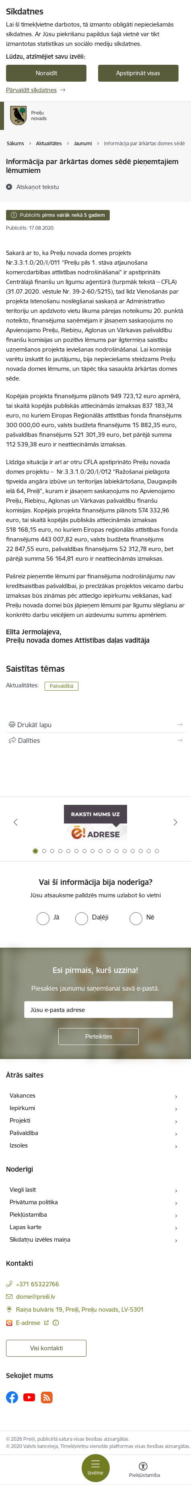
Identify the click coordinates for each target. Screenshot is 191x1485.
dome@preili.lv (35, 1296)
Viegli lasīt (23, 1189)
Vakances (22, 1095)
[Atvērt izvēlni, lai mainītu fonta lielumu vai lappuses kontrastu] (143, 1471)
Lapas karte (25, 1227)
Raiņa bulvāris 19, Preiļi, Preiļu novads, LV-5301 (80, 1309)
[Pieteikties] (98, 1036)
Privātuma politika (34, 1202)
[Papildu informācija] (56, 1323)
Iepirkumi (22, 1108)
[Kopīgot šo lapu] (95, 740)
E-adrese (29, 1323)
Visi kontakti (46, 1348)
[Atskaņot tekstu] (37, 186)
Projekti (20, 1120)
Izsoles (19, 1145)
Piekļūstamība (28, 1214)
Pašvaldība (24, 1133)
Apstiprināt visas (138, 73)
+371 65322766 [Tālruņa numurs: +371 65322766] (37, 1284)
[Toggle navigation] (96, 1468)
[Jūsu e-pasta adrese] (98, 1009)
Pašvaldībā (61, 686)
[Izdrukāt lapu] (95, 724)
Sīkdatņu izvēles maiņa (40, 1239)
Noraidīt (46, 73)
